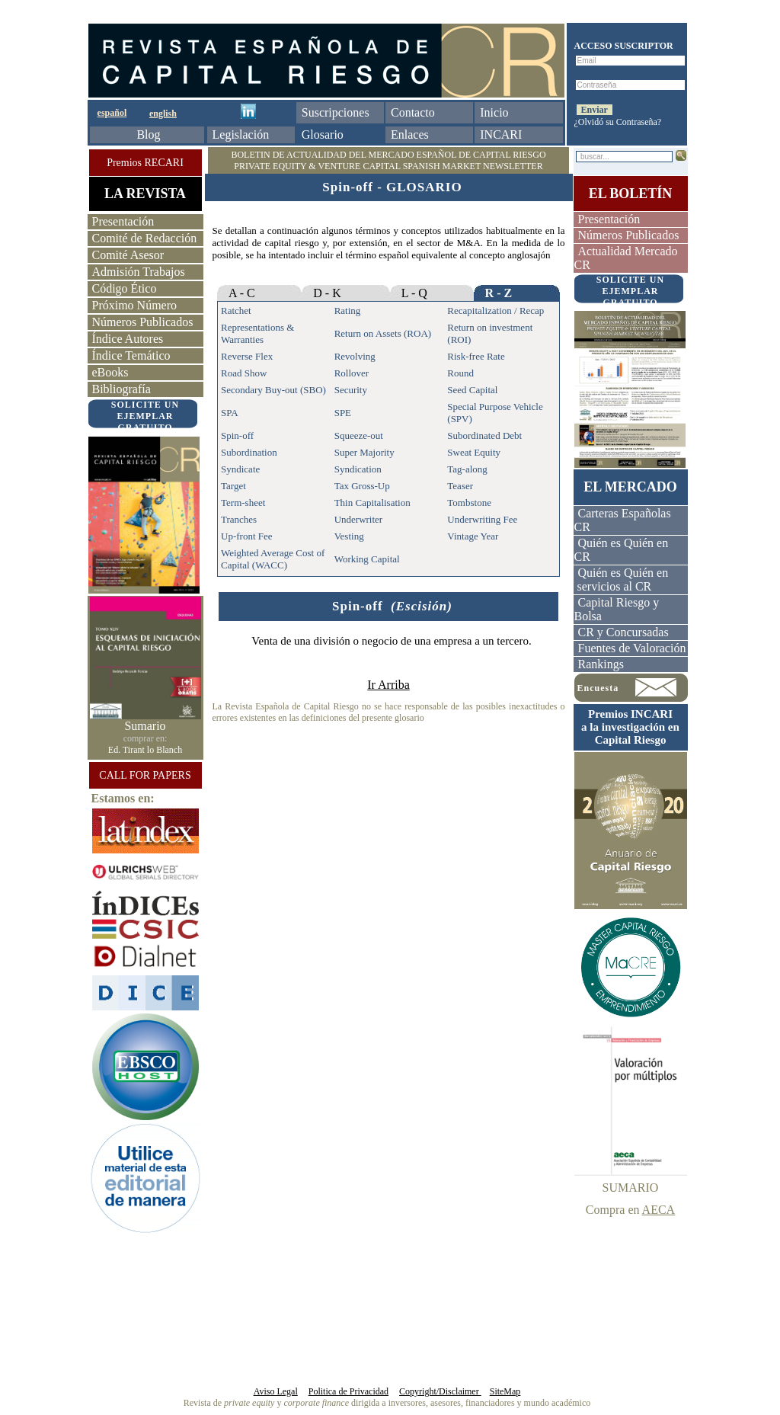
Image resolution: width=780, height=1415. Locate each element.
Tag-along (467, 469)
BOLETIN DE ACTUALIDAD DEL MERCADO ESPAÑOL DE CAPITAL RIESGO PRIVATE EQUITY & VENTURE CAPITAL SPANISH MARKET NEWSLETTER (388, 160)
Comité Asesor (128, 254)
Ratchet (236, 310)
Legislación (241, 134)
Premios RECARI (145, 162)
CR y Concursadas (623, 632)
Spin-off (237, 435)
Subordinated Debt (484, 435)
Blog (148, 134)
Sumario (144, 725)
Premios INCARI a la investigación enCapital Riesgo (630, 727)
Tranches (239, 519)
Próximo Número (134, 305)
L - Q (414, 293)
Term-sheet (243, 502)
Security (350, 389)
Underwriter (358, 519)
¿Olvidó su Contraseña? (618, 122)
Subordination (249, 452)
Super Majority (364, 452)
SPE (342, 412)
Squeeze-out (358, 435)
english (163, 113)
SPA (229, 412)
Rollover (351, 373)
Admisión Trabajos (138, 271)
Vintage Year (472, 536)
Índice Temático (131, 355)
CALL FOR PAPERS (144, 775)
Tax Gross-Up (362, 485)
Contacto (413, 112)
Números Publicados (142, 321)
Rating (347, 310)
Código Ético (124, 288)
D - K (326, 293)
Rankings (601, 664)
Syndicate (240, 469)
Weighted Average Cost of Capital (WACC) (272, 559)
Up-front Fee (247, 536)
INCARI (501, 134)
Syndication (358, 469)
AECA (659, 1209)
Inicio (494, 112)
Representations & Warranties (257, 333)
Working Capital (367, 559)
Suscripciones (335, 112)
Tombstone (469, 502)
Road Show (244, 373)
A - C (242, 293)
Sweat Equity (473, 452)
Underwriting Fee (482, 519)
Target (233, 485)
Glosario (323, 134)
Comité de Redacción (144, 238)
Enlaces (410, 134)
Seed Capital (472, 389)
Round (460, 373)
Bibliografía (121, 389)
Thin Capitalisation (372, 502)
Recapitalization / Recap (495, 310)
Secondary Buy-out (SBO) (273, 389)
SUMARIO (631, 1187)
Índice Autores (128, 338)
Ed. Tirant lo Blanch (145, 749)
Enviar (594, 109)
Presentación (123, 221)
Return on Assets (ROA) (382, 333)
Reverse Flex (247, 356)
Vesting (349, 536)
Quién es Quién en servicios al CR (621, 579)
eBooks (110, 372)
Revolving (355, 356)
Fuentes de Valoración (632, 648)
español (112, 112)
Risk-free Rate (475, 356)
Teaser (460, 485)
